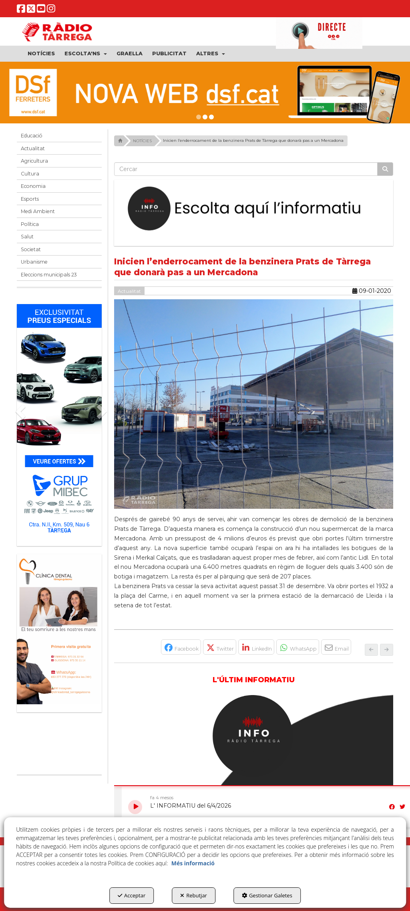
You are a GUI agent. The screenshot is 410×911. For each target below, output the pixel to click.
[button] (21, 11)
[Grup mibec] (59, 421)
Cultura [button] (30, 174)
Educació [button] (31, 136)
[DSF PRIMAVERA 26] (205, 92)
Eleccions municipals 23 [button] (49, 275)
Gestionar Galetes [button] (267, 895)
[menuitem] (41, 54)
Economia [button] (33, 186)
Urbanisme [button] (34, 262)
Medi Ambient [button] (38, 211)
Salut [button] (27, 237)
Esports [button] (30, 199)
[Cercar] (385, 169)
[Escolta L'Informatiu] (254, 209)
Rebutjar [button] (193, 895)
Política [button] (30, 224)
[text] (246, 169)
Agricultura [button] (34, 161)
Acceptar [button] (131, 895)
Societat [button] (31, 249)
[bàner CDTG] (59, 629)
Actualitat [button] (33, 148)
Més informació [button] (193, 863)
